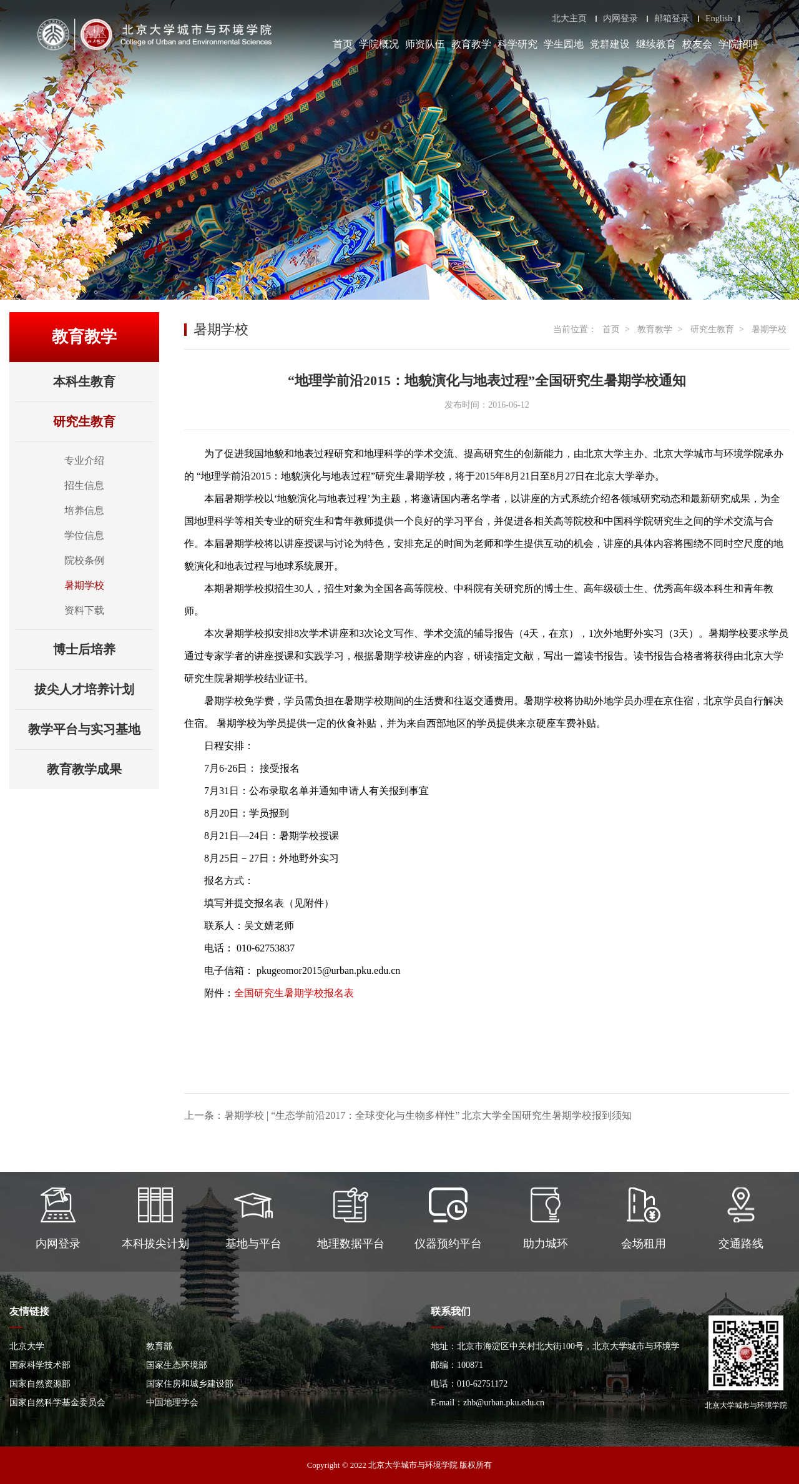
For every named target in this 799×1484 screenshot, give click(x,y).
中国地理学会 (172, 1402)
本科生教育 (103, 381)
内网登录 (620, 19)
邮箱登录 (671, 19)
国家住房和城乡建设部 (189, 1383)
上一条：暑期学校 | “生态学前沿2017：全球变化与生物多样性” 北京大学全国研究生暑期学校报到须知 (408, 1115)
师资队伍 (425, 44)
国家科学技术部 (40, 1365)
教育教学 (471, 44)
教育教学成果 (100, 769)
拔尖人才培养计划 (93, 689)
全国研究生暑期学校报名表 (294, 993)
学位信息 (84, 535)
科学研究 (517, 44)
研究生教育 (103, 421)
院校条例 (84, 560)
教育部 (159, 1346)
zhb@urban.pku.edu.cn (503, 1402)
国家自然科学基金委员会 (57, 1402)
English (718, 19)
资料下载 (84, 610)
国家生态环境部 (176, 1365)
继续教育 (656, 44)
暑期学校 (84, 585)
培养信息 (84, 510)
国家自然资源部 (40, 1383)
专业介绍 (84, 460)
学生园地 (564, 44)
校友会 (697, 44)
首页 (343, 44)
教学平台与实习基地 (90, 729)
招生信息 (84, 485)
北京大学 (26, 1346)
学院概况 (379, 44)
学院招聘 (738, 44)
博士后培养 (103, 649)
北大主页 (569, 19)
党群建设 (610, 44)
